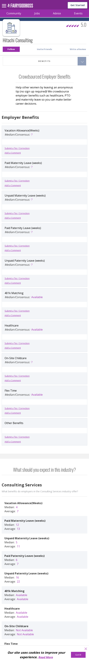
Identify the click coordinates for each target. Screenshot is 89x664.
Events (78, 13)
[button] (11, 49)
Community (13, 13)
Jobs (37, 13)
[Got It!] (78, 655)
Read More (45, 657)
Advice (57, 13)
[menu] (4, 3)
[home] (20, 6)
